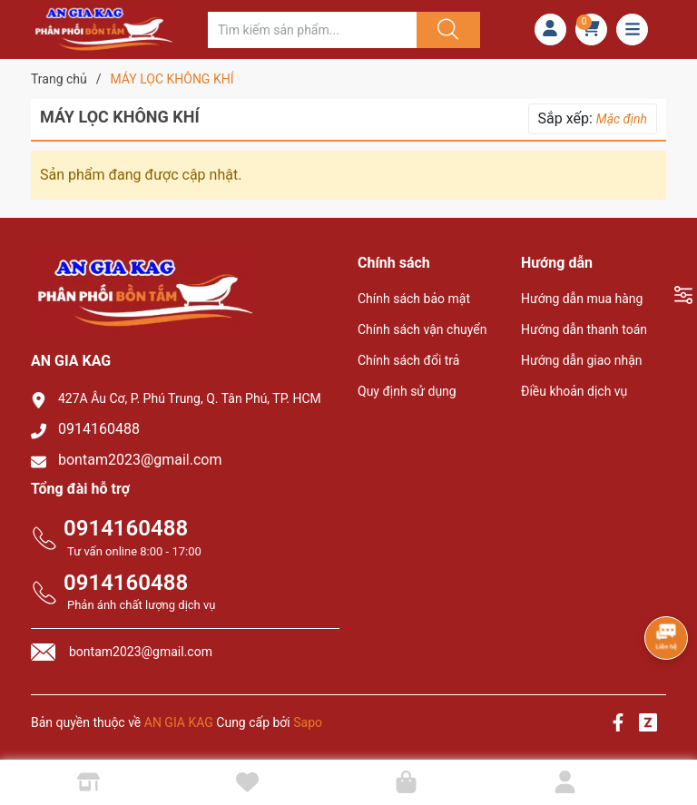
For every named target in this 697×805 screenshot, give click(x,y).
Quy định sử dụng (407, 391)
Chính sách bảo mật (414, 298)
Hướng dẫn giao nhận (582, 360)
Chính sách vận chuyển (422, 329)
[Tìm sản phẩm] (312, 30)
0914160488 (99, 428)
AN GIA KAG (178, 722)
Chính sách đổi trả (408, 360)
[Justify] (445, 30)
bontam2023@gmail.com (140, 459)
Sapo (307, 722)
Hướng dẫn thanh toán (584, 329)
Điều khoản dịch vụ (574, 391)
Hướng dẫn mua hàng (582, 298)
